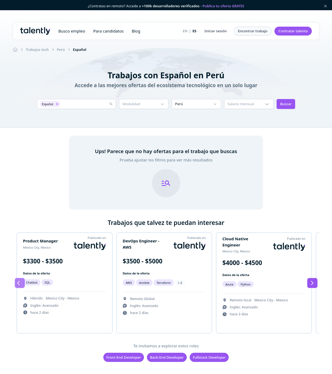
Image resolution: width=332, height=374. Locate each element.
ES (194, 31)
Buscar (286, 103)
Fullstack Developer (209, 357)
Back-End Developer (167, 357)
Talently (35, 31)
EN (185, 31)
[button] (215, 31)
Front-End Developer (123, 357)
